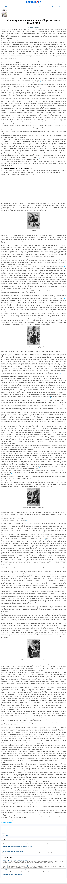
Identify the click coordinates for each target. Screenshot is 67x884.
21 (48, 585)
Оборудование (6, 6)
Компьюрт (33, 2)
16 (39, 467)
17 (11, 473)
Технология (16, 6)
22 (64, 695)
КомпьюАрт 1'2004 (7, 822)
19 (26, 520)
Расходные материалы (28, 6)
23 (21, 715)
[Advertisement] (33, 189)
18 (31, 478)
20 (45, 539)
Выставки (47, 6)
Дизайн (61, 6)
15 (57, 429)
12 (60, 373)
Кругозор (54, 6)
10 (64, 266)
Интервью (39, 6)
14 (35, 424)
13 (50, 397)
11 (64, 298)
